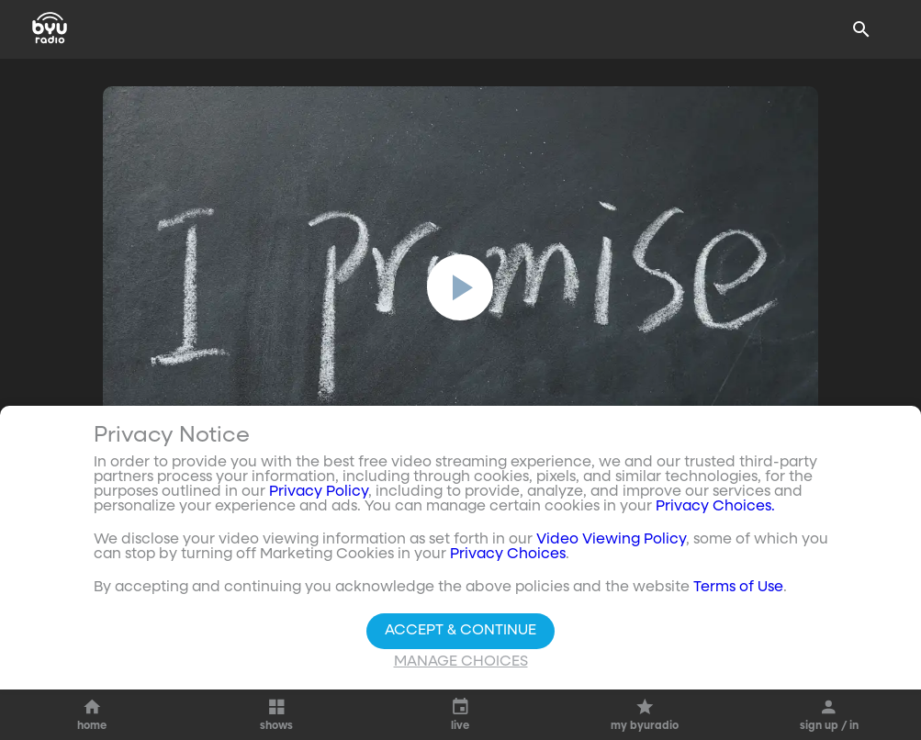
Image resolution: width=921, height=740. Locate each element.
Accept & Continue (460, 630)
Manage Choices (461, 662)
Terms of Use (738, 587)
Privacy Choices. (715, 506)
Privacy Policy (318, 492)
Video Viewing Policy (611, 540)
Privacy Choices (508, 554)
